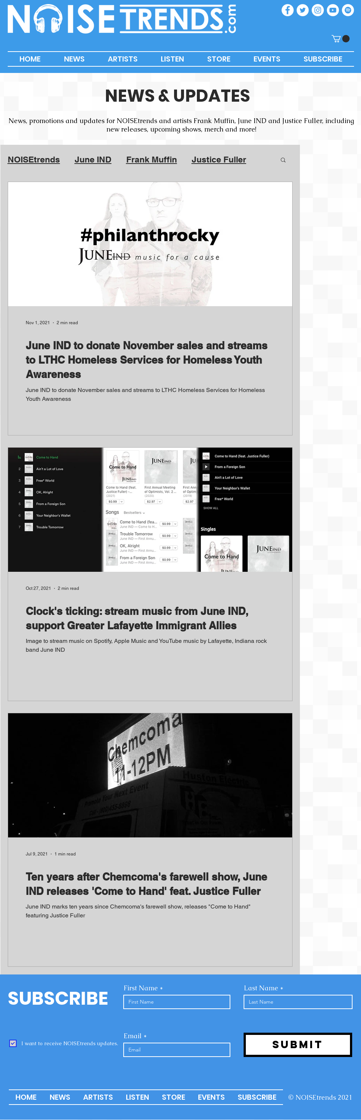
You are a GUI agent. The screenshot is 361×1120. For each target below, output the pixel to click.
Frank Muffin (151, 159)
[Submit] (298, 1045)
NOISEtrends (34, 159)
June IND (93, 159)
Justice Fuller (219, 159)
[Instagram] (318, 10)
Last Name (261, 988)
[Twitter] (303, 10)
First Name (141, 988)
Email (133, 1036)
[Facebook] (288, 10)
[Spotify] (348, 10)
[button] (341, 38)
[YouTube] (333, 10)
